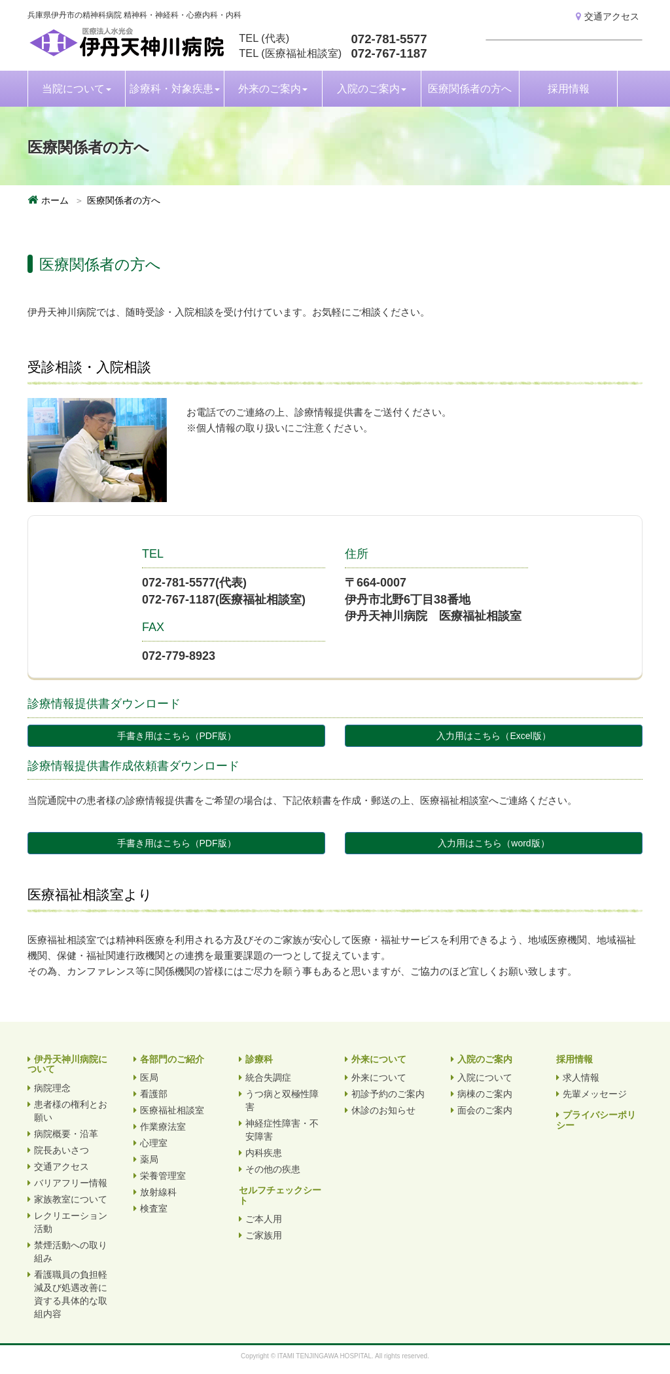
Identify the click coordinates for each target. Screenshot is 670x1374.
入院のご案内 (371, 88)
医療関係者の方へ (470, 88)
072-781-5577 (389, 39)
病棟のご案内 (484, 1094)
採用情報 (569, 88)
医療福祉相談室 (172, 1110)
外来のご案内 (273, 88)
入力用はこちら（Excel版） (493, 736)
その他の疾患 (272, 1169)
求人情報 (581, 1077)
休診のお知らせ (383, 1110)
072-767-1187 (389, 53)
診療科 (259, 1059)
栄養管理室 (163, 1175)
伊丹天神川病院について (67, 1064)
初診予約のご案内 (388, 1094)
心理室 (154, 1143)
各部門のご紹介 (172, 1059)
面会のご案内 (484, 1110)
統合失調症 (268, 1077)
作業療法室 (163, 1126)
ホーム (55, 200)
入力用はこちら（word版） (493, 843)
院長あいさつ (61, 1150)
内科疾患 (263, 1153)
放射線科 (158, 1192)
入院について (484, 1077)
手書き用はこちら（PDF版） (176, 736)
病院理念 (52, 1088)
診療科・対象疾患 (175, 88)
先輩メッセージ (595, 1094)
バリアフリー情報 (70, 1183)
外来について (378, 1059)
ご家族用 (263, 1235)
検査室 (154, 1208)
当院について (76, 88)
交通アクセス (607, 16)
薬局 (149, 1159)
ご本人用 (263, 1219)
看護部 (154, 1094)
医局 (149, 1077)
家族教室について (70, 1199)
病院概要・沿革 (66, 1134)
